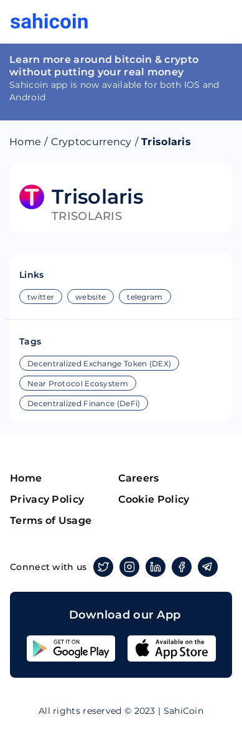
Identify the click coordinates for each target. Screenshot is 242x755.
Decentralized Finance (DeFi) (83, 403)
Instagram (127, 566)
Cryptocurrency (91, 142)
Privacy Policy (47, 499)
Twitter (101, 566)
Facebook (179, 566)
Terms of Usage (50, 520)
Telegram (205, 566)
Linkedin (153, 566)
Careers (138, 478)
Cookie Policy (154, 499)
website (90, 297)
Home (25, 142)
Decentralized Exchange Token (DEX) (99, 363)
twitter (40, 297)
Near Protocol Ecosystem (77, 383)
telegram (144, 297)
